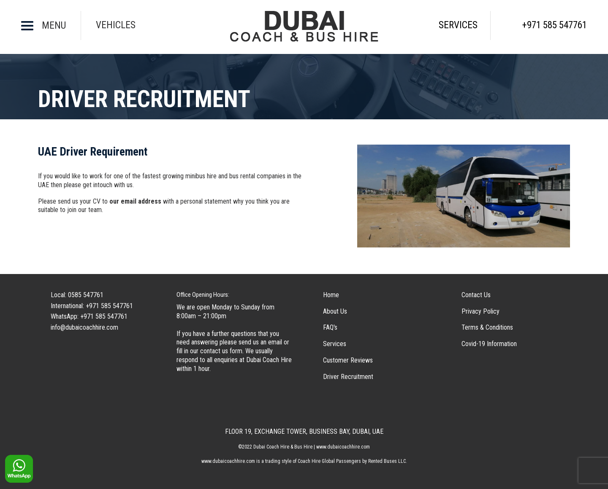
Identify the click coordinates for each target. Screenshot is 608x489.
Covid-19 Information (489, 344)
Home (331, 295)
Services (334, 344)
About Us (335, 311)
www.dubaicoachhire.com (228, 461)
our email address (135, 201)
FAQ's (330, 327)
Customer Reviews (348, 360)
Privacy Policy (480, 311)
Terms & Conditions (487, 327)
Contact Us (476, 295)
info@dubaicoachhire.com (84, 327)
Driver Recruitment (348, 377)
